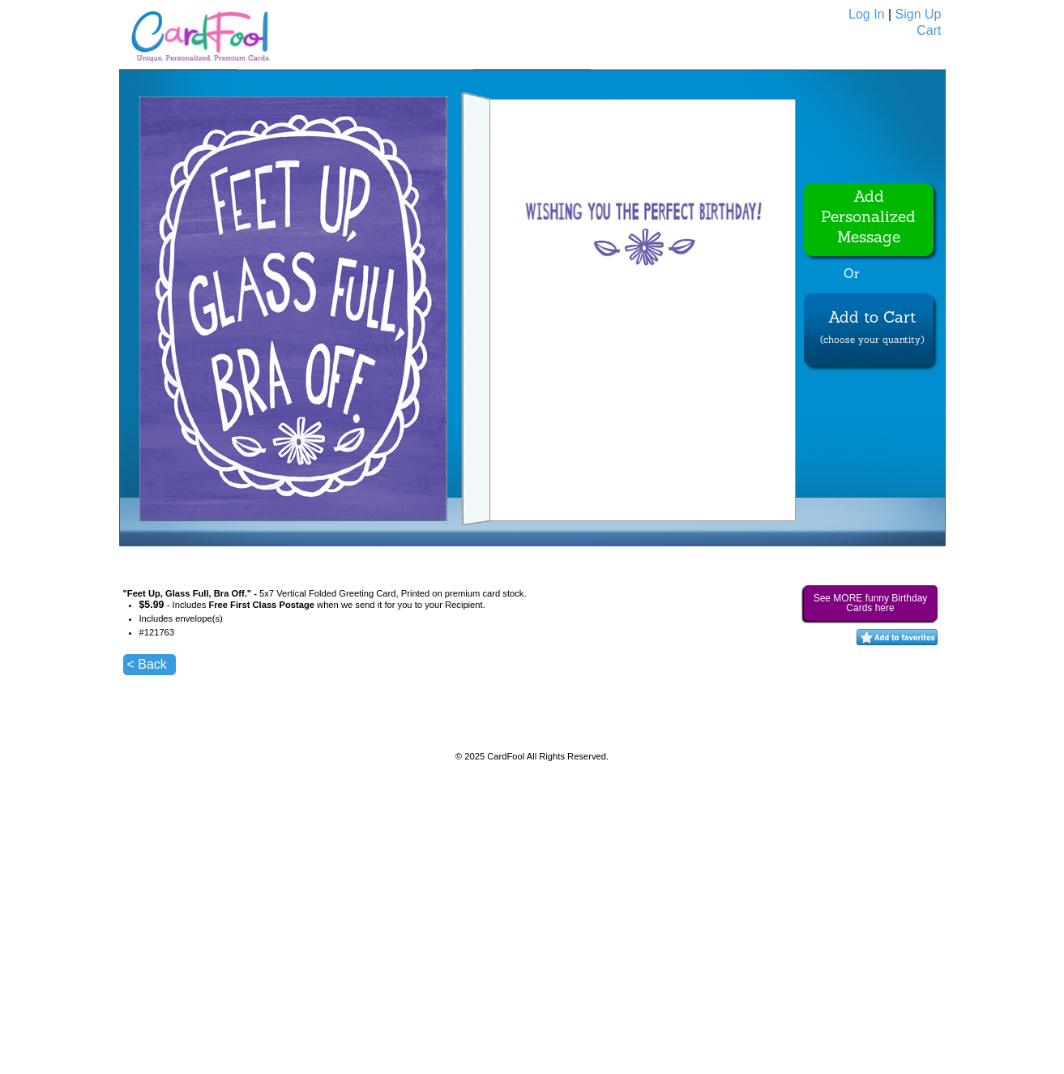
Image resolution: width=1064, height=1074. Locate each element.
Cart (929, 30)
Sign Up (918, 14)
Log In (866, 14)
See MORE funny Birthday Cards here (871, 603)
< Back (147, 664)
